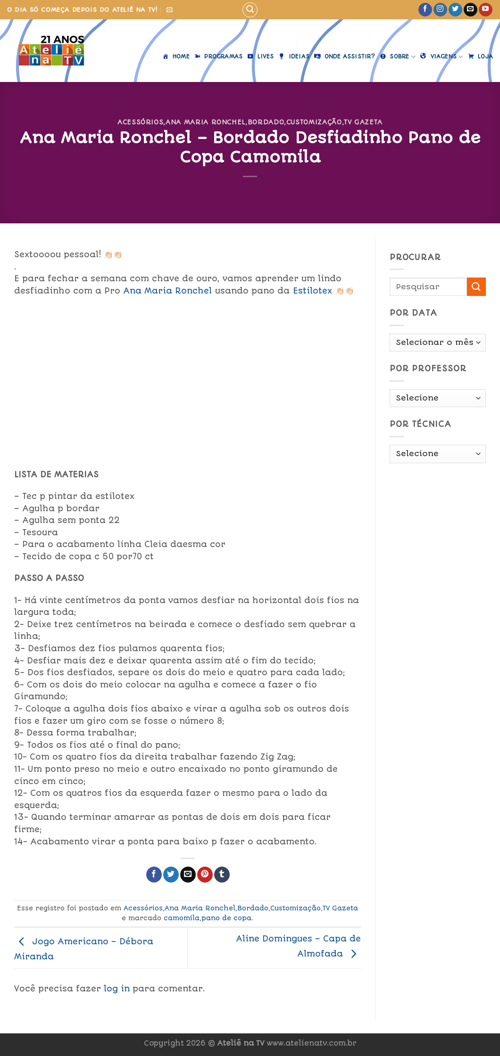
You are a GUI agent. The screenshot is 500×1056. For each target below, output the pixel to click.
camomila (182, 918)
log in (117, 988)
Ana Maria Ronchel (205, 122)
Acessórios (140, 122)
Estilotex (312, 290)
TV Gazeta (363, 122)
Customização (314, 122)
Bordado (266, 122)
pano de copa (226, 918)
